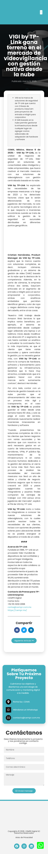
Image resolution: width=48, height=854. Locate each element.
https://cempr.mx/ (17, 610)
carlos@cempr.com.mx (19, 607)
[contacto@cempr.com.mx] (8, 717)
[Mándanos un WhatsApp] (8, 710)
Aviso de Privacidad (24, 837)
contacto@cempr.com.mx (26, 717)
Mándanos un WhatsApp (25, 709)
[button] (41, 12)
